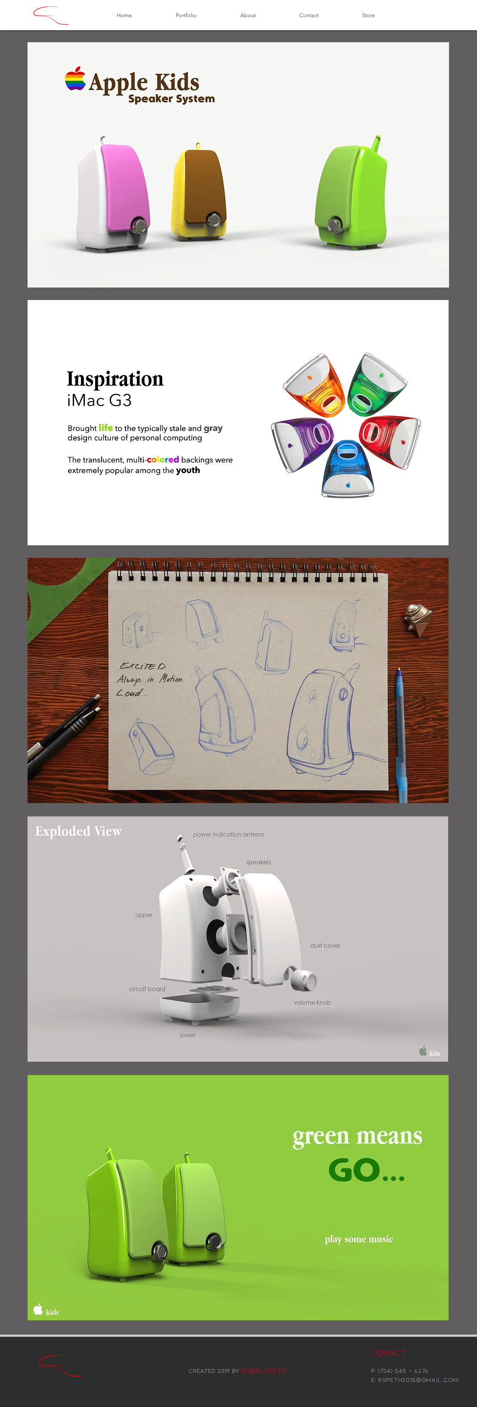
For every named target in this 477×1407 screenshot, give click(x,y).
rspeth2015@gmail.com (418, 1379)
